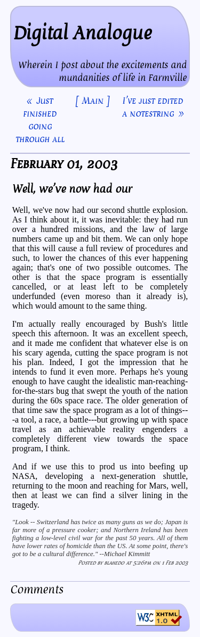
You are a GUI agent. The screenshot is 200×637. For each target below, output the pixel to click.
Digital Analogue (82, 33)
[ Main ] (92, 100)
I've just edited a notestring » (152, 107)
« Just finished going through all (40, 119)
